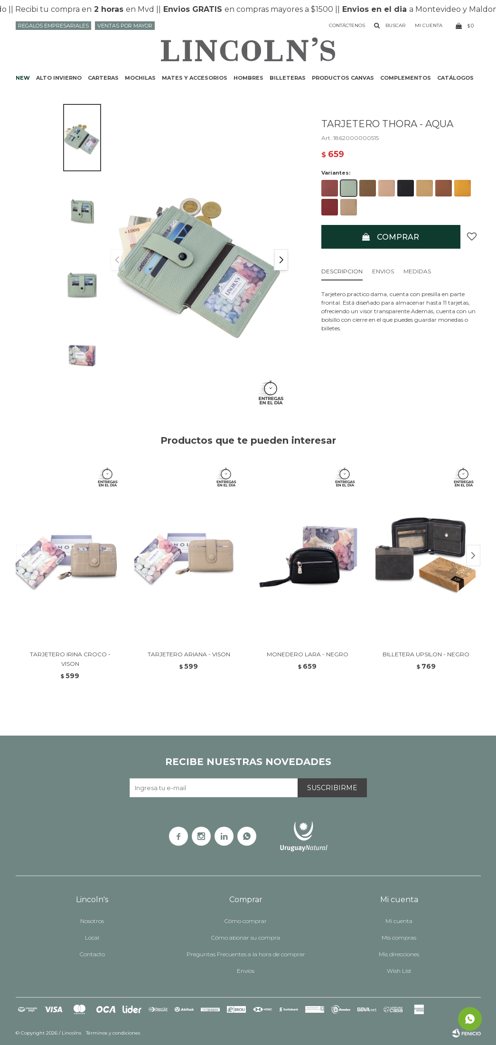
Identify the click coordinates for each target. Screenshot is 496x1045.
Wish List (399, 970)
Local (92, 937)
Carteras (103, 78)
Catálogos (455, 78)
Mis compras (399, 937)
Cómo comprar (246, 920)
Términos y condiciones (113, 1033)
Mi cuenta (398, 920)
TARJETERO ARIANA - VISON (189, 654)
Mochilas (140, 78)
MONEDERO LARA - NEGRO (307, 654)
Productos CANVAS (343, 78)
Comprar (398, 237)
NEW (23, 78)
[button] (281, 260)
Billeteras (288, 78)
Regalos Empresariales (53, 25)
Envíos (245, 970)
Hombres (248, 78)
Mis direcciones (399, 954)
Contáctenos (347, 25)
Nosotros (92, 920)
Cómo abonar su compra (245, 937)
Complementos (405, 78)
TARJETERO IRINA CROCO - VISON (70, 659)
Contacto (92, 954)
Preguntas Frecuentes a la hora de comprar (246, 954)
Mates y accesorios (194, 78)
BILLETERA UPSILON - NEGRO (426, 654)
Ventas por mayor (124, 25)
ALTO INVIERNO (59, 78)
